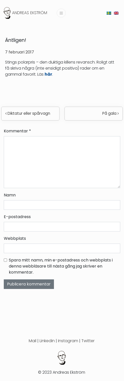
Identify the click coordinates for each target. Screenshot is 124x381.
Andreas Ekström (29, 13)
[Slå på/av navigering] (61, 13)
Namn (10, 195)
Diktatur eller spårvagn (27, 113)
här (48, 74)
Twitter (88, 341)
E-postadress (17, 217)
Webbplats (15, 238)
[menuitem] (109, 13)
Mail (32, 341)
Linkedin (47, 341)
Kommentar (17, 131)
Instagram (68, 341)
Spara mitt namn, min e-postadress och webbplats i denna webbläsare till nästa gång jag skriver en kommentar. (61, 266)
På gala (110, 113)
